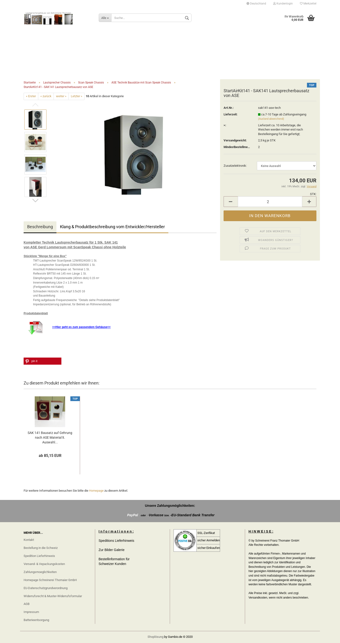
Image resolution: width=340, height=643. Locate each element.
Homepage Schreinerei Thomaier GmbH (50, 580)
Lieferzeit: (231, 114)
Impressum (31, 612)
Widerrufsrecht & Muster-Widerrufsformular (53, 596)
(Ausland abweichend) (271, 118)
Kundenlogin (283, 3)
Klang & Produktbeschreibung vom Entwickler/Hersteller (112, 226)
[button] (42, 361)
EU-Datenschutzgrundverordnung (46, 588)
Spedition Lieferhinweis (39, 556)
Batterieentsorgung (36, 620)
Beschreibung (40, 226)
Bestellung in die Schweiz (41, 548)
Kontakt (29, 540)
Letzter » (76, 96)
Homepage (96, 490)
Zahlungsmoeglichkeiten (40, 572)
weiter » (61, 96)
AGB (27, 604)
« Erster (31, 96)
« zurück (45, 96)
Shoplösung (155, 637)
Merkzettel (308, 3)
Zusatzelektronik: (235, 165)
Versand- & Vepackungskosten (44, 564)
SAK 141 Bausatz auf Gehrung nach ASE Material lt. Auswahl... (50, 437)
